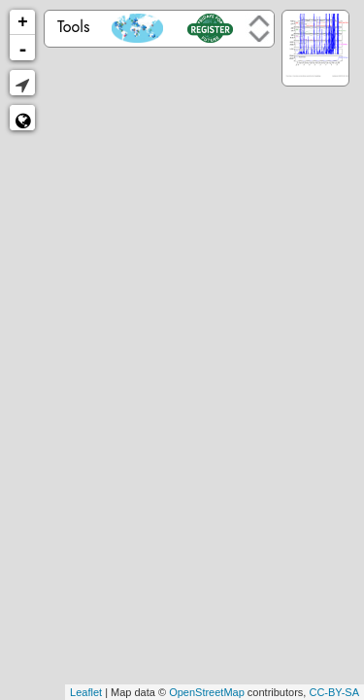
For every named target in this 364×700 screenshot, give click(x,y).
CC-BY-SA (334, 692)
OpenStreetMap (207, 692)
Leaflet (86, 692)
